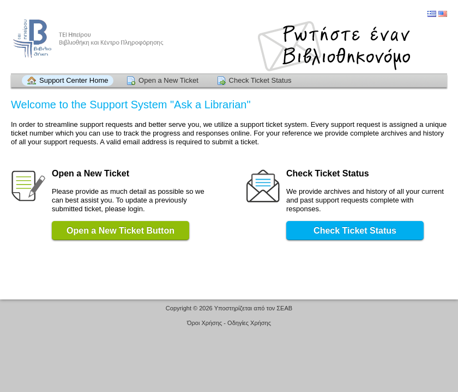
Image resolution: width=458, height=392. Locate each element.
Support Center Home (73, 80)
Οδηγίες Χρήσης (249, 323)
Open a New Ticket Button (120, 230)
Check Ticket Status (260, 80)
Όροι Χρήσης (204, 323)
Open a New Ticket (168, 80)
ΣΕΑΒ (284, 308)
